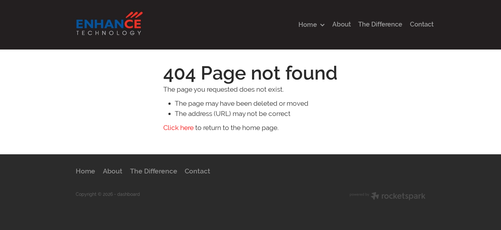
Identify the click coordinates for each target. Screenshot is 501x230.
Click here (178, 128)
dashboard (128, 194)
